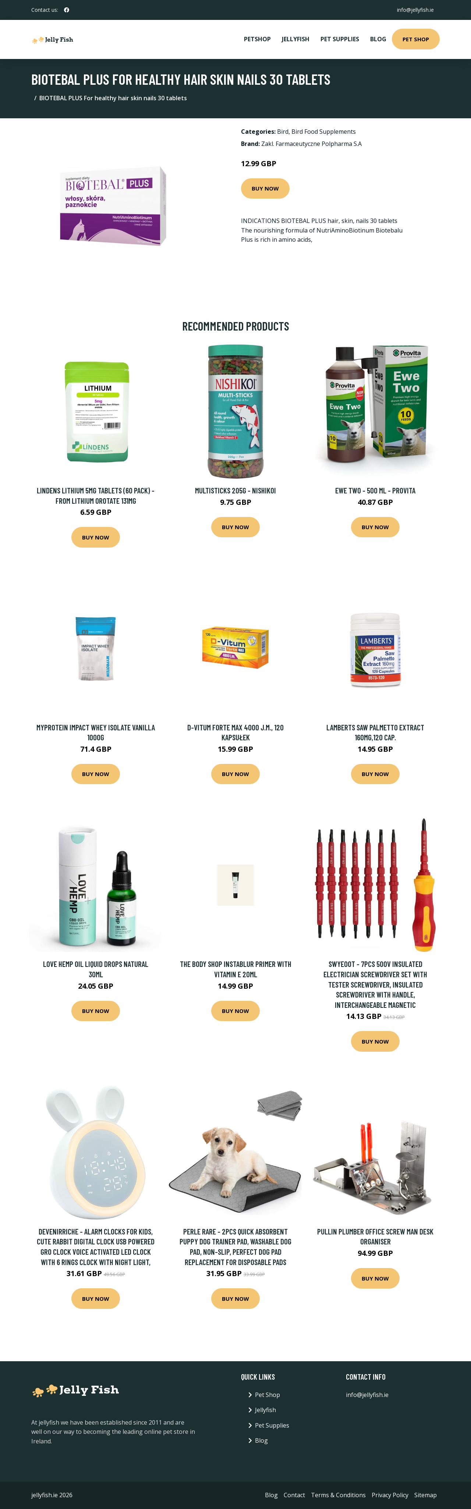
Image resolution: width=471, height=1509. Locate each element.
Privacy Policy (390, 1495)
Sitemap (425, 1495)
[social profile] (66, 10)
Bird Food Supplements (323, 132)
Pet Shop (416, 39)
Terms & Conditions (338, 1495)
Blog (378, 39)
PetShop (257, 39)
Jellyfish (295, 39)
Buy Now (265, 188)
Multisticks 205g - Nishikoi (235, 490)
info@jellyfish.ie (415, 9)
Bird (282, 132)
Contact (294, 1495)
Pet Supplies (340, 39)
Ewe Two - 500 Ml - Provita (375, 490)
